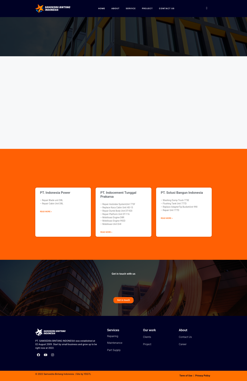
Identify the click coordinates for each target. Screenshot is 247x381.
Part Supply (114, 350)
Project (147, 8)
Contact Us (166, 8)
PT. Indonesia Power (55, 193)
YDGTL (87, 374)
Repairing (112, 336)
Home (101, 8)
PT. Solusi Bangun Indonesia (182, 193)
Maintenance (114, 342)
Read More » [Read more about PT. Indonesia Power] (46, 211)
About (115, 8)
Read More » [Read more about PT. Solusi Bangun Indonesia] (167, 218)
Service (131, 8)
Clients (147, 336)
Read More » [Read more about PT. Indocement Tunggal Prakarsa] (106, 232)
